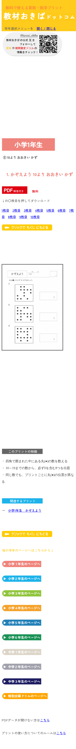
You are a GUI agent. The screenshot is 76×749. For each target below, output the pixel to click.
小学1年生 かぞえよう (24, 510)
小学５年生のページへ (24, 622)
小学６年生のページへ (24, 637)
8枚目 (12, 216)
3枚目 (28, 210)
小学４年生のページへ (24, 608)
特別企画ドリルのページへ (27, 695)
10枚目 (35, 216)
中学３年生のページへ (24, 681)
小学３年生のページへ (24, 593)
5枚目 (50, 210)
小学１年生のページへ (24, 563)
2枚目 (16, 210)
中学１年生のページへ (24, 652)
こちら (45, 720)
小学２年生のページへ (24, 578)
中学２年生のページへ (24, 666)
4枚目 (39, 210)
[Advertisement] (37, 96)
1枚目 (5, 210)
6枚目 (62, 210)
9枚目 (23, 216)
